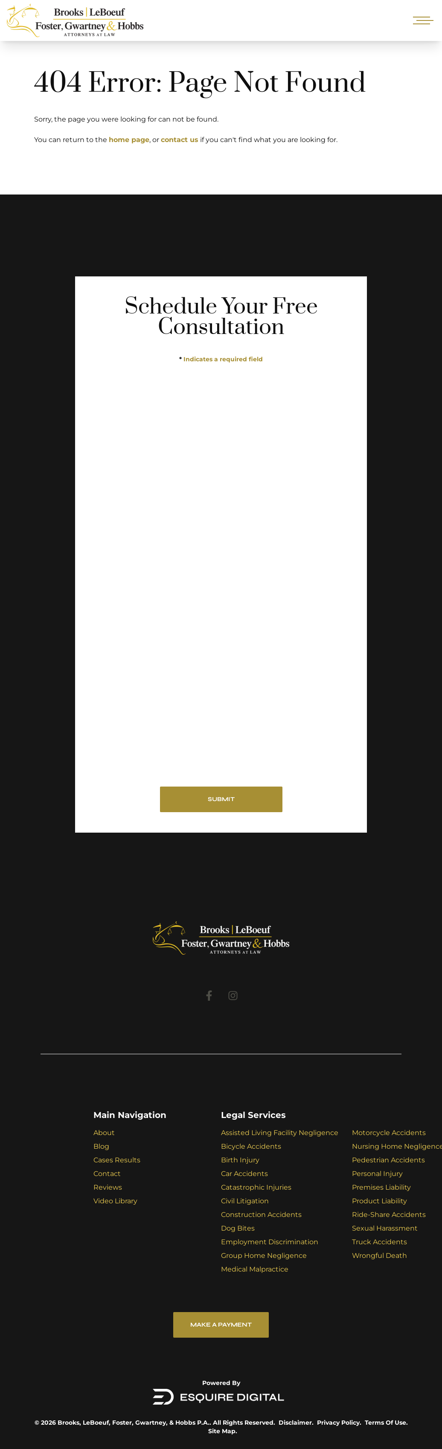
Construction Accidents (261, 1215)
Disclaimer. (296, 1422)
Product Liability (379, 1201)
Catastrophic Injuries (256, 1187)
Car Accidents (244, 1174)
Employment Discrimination (269, 1242)
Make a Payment (221, 1324)
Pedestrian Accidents (388, 1160)
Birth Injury (240, 1160)
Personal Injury (377, 1174)
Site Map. (222, 1431)
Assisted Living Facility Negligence (279, 1133)
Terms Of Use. (386, 1422)
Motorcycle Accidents (389, 1133)
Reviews (107, 1187)
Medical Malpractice (254, 1269)
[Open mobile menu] (421, 20)
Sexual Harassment (385, 1228)
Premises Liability (381, 1187)
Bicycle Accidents (251, 1146)
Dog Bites (238, 1228)
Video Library (115, 1201)
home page (129, 140)
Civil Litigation (245, 1201)
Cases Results (116, 1160)
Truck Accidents (379, 1242)
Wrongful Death (379, 1256)
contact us (179, 140)
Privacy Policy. (339, 1422)
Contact (107, 1174)
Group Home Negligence (264, 1256)
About (104, 1133)
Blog (101, 1146)
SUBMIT (221, 799)
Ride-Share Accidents (389, 1215)
